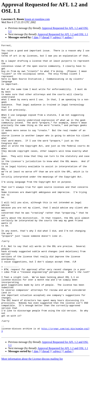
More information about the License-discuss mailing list (32, 417)
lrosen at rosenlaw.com (37, 19)
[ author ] (68, 37)
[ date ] (36, 37)
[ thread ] (46, 37)
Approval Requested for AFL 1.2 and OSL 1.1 (63, 34)
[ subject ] (56, 37)
